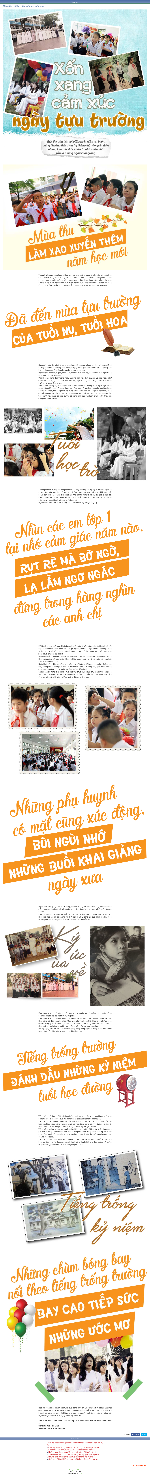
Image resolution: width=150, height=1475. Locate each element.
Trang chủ (75, 2)
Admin (79, 1470)
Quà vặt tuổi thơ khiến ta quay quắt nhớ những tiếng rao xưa (73, 1459)
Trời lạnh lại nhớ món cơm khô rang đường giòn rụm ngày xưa (74, 1454)
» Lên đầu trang (140, 1465)
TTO (80, 1473)
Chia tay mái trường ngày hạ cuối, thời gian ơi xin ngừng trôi (73, 1447)
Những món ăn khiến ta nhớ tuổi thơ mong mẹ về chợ (70, 1457)
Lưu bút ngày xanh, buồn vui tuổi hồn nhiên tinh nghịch (71, 1450)
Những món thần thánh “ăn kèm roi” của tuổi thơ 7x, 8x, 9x (72, 1452)
